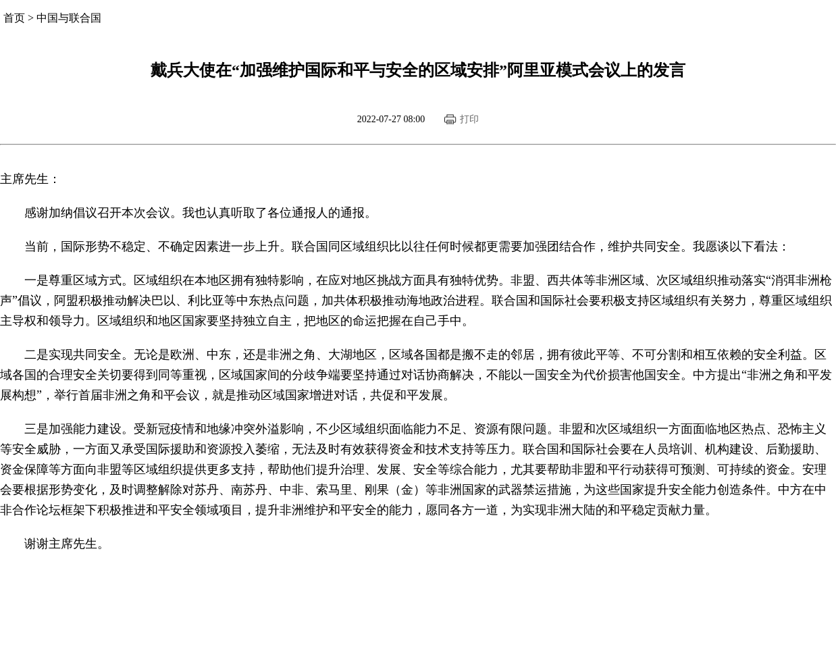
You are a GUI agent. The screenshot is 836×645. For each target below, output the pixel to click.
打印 (469, 119)
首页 (14, 18)
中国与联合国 (68, 18)
